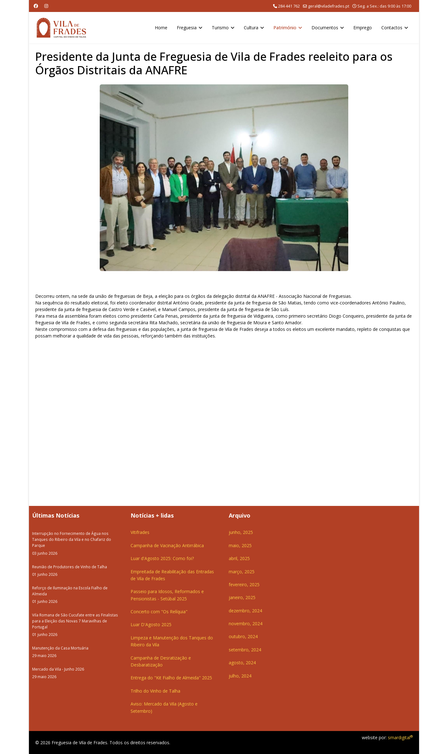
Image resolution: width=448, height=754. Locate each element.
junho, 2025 (241, 532)
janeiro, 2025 (242, 597)
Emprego (362, 28)
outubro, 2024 (243, 636)
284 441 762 (289, 6)
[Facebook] (36, 6)
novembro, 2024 (245, 623)
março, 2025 (242, 572)
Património (284, 28)
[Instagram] (46, 6)
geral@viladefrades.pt (328, 6)
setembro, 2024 (245, 650)
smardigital (400, 737)
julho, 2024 (240, 676)
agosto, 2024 (242, 663)
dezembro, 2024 (245, 611)
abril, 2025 (239, 558)
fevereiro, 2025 (244, 584)
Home (161, 28)
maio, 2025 (240, 545)
